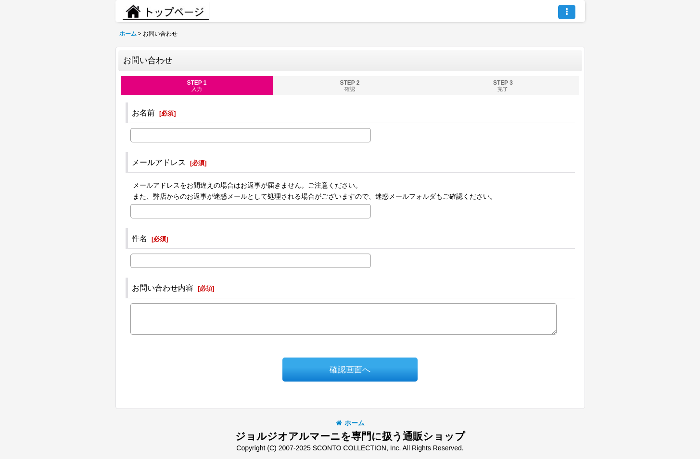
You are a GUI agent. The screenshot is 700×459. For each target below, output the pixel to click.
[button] (566, 12)
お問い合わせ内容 (162, 287)
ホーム (350, 423)
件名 (139, 238)
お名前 (143, 112)
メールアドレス (159, 162)
